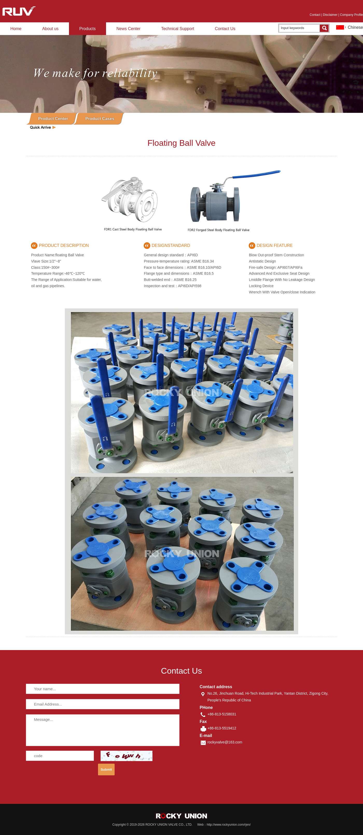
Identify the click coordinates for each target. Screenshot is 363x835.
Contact (315, 15)
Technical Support (177, 28)
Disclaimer (330, 15)
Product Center (53, 118)
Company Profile (351, 15)
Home (16, 28)
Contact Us (225, 28)
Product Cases (99, 118)
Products (87, 28)
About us (50, 28)
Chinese (355, 27)
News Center (128, 28)
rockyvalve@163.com (224, 742)
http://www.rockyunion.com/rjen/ (228, 824)
